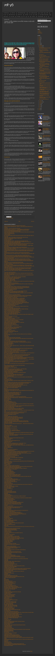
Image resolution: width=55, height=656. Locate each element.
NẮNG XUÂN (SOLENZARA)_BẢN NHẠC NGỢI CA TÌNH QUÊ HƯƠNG (14, 365)
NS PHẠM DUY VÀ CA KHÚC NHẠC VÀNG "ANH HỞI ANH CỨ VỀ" (13, 374)
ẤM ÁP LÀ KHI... (6, 579)
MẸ (31, 14)
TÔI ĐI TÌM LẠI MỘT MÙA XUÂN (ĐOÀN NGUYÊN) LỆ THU (47, 176)
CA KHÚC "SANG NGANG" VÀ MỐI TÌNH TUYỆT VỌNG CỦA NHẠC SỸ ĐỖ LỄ (15, 452)
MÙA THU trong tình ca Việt (8, 478)
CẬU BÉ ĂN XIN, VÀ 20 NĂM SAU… (44, 63)
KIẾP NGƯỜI (6, 493)
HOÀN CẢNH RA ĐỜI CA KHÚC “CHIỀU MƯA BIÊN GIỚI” (12, 277)
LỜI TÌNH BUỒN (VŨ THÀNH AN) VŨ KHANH (10, 316)
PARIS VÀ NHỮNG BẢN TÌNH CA (44, 68)
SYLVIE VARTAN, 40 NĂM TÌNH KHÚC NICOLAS (11, 611)
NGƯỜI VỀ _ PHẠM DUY (7, 378)
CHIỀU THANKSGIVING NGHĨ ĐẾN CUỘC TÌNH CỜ (44, 65)
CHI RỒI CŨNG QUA (7, 620)
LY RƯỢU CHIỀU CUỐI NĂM (8, 540)
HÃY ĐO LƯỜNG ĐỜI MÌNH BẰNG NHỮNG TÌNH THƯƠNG (44, 77)
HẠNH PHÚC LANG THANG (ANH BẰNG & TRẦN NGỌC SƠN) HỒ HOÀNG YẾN (15, 350)
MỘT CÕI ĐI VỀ (6, 580)
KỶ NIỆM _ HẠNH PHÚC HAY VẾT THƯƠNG (10, 605)
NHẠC (36, 14)
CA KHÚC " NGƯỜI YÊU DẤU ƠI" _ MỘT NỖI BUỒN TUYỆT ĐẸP (13, 370)
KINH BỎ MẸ (6, 415)
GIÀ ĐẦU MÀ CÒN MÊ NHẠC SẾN (9, 407)
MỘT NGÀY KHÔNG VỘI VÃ (8, 581)
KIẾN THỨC (20, 14)
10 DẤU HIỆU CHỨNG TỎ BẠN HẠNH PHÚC (10, 481)
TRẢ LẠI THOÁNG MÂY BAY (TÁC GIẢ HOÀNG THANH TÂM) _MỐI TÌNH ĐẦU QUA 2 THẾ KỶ (17, 256)
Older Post (32, 221)
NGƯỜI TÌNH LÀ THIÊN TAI (8, 425)
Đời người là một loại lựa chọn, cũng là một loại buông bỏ (12, 528)
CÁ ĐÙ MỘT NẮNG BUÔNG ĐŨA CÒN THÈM (10, 575)
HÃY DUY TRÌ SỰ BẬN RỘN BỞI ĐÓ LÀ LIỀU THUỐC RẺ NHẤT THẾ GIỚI (15, 341)
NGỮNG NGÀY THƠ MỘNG (8, 422)
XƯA (46, 16)
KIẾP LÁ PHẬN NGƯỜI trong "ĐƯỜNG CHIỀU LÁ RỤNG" (12, 474)
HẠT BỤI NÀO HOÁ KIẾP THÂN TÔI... (9, 511)
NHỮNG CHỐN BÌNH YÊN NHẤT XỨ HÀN (10, 601)
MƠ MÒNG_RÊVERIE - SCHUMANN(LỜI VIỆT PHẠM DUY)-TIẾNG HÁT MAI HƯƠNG (16, 302)
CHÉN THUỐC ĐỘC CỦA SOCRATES (9, 524)
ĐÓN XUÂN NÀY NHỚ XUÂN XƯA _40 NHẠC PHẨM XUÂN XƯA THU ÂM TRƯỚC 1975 (16, 255)
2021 (39, 38)
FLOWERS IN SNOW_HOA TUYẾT (9, 567)
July (40, 104)
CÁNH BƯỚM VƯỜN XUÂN (8, 441)
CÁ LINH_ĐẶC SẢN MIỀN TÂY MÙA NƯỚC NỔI (11, 617)
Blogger (31, 651)
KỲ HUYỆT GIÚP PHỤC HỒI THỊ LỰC (9, 499)
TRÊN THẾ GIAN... (7, 336)
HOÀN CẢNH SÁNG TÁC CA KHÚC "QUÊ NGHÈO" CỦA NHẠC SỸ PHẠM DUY (15, 468)
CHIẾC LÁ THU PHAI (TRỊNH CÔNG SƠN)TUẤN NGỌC (12, 312)
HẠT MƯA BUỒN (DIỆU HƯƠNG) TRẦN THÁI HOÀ (11, 327)
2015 (39, 44)
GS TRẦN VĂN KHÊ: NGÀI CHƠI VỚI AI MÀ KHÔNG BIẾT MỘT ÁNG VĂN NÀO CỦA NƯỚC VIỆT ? (18, 484)
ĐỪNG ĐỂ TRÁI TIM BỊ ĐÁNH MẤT (9, 563)
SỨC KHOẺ (12, 16)
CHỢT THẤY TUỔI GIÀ (7, 477)
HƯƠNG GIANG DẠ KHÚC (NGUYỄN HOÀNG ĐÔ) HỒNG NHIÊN (13, 262)
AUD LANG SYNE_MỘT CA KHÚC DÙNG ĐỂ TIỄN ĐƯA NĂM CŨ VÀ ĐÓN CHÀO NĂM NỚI (17, 568)
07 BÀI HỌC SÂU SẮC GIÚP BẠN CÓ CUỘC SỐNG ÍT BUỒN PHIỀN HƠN (15, 549)
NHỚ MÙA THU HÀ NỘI (42, 80)
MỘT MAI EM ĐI (6, 400)
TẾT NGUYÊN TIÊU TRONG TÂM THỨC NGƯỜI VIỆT (12, 544)
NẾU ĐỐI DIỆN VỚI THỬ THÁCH (9, 631)
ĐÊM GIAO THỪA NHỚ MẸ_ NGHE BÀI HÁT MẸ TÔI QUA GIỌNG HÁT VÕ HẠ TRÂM (16, 383)
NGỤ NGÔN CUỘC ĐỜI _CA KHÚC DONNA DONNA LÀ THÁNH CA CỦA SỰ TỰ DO (16, 306)
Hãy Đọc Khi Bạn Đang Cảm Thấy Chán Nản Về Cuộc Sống (47, 136)
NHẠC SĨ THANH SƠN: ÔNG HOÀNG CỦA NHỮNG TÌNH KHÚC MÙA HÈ (14, 225)
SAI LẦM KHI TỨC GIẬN (7, 619)
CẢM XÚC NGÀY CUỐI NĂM (8, 535)
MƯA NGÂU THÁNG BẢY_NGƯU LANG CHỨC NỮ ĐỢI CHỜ (13, 409)
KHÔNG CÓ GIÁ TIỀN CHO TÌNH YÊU (9, 594)
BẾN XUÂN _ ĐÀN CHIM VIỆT (8, 290)
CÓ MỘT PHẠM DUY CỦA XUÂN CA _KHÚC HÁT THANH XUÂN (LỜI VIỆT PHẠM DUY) (16, 252)
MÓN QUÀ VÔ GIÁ (42, 81)
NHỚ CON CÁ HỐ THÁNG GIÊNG (9, 622)
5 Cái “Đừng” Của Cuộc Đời (8, 490)
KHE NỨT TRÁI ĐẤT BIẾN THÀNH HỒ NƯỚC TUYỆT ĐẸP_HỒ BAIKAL (14, 621)
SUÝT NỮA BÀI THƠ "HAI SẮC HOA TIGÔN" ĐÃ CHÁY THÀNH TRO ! (14, 571)
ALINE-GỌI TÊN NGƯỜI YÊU (8, 438)
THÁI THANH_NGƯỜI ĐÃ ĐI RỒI (9, 433)
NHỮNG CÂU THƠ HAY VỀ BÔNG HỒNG (10, 602)
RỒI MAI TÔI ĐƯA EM (7, 398)
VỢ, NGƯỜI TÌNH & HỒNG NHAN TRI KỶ (10, 585)
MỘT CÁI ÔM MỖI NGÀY (7, 553)
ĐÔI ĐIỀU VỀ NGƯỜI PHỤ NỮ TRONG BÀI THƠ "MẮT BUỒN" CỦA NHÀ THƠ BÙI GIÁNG (17, 629)
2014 (39, 108)
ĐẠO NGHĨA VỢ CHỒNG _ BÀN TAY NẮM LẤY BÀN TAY (12, 561)
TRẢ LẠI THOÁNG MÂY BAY (8, 623)
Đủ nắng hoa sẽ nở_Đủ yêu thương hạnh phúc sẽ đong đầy (12, 591)
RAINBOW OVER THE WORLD (43, 60)
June (40, 105)
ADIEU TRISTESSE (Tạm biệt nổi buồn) (9, 305)
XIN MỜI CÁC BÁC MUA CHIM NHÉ (9, 534)
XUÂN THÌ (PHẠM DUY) (7, 285)
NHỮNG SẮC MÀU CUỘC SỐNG (9, 628)
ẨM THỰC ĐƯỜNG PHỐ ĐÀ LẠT (44, 99)
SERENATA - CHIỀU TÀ (7, 431)
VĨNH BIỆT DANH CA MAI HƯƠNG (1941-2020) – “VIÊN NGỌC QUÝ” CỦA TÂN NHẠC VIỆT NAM (18, 397)
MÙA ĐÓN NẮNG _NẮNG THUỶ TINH (9, 280)
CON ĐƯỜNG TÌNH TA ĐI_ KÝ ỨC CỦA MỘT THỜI (11, 455)
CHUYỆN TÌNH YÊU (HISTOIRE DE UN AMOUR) (11, 320)
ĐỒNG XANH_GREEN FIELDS (8, 307)
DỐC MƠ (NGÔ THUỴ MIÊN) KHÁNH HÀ (10, 323)
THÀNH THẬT (6, 560)
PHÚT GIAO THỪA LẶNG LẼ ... (8, 447)
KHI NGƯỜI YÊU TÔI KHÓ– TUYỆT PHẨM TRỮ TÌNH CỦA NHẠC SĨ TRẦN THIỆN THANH (17, 354)
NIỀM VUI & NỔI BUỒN (7, 572)
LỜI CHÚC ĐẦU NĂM (7, 542)
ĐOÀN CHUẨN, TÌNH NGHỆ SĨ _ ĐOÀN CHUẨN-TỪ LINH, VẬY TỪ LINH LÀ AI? (15, 296)
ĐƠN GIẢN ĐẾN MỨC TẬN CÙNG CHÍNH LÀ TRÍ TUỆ (12, 537)
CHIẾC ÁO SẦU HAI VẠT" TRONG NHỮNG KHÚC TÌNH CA (12, 503)
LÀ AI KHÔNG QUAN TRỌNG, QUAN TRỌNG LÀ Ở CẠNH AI (13, 552)
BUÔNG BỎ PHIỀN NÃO (7, 482)
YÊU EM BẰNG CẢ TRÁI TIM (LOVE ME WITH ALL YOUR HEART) (13, 319)
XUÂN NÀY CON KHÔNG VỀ (8, 239)
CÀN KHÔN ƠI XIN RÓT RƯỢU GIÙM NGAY (10, 588)
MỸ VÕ (8, 5)
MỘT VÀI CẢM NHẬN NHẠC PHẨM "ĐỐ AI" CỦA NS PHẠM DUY (13, 375)
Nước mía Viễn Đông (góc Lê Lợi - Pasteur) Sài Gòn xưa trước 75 (13, 506)
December (40, 45)
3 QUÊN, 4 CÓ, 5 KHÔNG (8, 523)
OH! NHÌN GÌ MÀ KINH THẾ (8, 592)
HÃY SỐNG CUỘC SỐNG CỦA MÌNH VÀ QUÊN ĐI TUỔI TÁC (13, 614)
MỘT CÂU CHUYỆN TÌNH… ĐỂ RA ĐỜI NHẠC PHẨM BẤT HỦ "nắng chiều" (15, 644)
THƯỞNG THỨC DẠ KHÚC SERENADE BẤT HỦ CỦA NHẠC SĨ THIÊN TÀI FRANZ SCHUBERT (18, 295)
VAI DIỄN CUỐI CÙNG (7, 593)
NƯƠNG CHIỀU (6, 460)
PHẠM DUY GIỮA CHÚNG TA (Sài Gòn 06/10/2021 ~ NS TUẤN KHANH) (14, 298)
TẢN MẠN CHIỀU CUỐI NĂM (8, 541)
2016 (39, 43)
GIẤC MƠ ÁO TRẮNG (7, 574)
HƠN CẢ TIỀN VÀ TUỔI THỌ (43, 49)
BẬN (5, 578)
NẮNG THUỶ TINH (7, 427)
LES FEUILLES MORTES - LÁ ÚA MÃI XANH (10, 297)
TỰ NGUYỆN (6, 559)
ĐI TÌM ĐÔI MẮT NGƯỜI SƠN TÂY (9, 473)
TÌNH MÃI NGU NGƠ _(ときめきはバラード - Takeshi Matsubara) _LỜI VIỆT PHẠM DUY (16, 229)
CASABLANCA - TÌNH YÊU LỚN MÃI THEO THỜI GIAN (12, 228)
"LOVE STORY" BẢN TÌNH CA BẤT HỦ (9, 272)
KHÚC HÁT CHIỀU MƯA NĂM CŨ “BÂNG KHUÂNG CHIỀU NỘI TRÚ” (14, 643)
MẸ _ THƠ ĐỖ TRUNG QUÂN (8, 603)
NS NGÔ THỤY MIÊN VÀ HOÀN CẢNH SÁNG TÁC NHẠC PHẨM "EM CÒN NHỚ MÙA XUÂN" (17, 382)
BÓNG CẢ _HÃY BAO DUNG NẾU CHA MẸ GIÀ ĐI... (11, 311)
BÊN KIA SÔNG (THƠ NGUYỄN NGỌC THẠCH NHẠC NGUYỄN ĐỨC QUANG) (15, 301)
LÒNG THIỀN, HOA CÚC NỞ (8, 332)
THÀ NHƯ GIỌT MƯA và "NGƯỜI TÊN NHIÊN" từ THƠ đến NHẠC (13, 457)
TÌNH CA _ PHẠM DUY (7, 463)
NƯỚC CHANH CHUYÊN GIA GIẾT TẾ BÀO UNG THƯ (12, 507)
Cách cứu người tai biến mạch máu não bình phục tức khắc (12, 551)
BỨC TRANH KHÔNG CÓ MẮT (8, 570)
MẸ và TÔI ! (6, 388)
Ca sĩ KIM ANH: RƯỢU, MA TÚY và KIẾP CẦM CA (11, 413)
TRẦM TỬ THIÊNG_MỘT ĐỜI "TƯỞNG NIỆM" (10, 606)
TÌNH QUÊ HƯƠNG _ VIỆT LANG (9, 366)
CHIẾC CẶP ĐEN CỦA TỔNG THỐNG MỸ (10, 546)
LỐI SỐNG (26, 14)
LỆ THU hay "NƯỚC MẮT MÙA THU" (9, 450)
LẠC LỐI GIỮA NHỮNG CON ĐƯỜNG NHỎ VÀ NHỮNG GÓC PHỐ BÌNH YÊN (15, 569)
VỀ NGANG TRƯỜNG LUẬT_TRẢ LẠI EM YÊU (11, 416)
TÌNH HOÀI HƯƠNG (7, 458)
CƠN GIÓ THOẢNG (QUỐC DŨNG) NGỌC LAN (11, 313)
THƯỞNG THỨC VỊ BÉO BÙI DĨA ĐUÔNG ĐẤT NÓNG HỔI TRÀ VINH (14, 576)
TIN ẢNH (33, 16)
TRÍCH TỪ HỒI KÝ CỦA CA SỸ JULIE (9, 456)
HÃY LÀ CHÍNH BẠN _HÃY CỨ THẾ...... (10, 330)
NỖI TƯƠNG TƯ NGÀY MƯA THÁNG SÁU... (10, 328)
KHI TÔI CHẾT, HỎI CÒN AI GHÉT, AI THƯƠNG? (11, 486)
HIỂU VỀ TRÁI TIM (12, 14)
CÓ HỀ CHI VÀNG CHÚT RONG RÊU (9, 589)
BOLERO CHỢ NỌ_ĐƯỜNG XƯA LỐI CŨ (10, 414)
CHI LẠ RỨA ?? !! (41, 54)
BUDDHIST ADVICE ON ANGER (8, 498)
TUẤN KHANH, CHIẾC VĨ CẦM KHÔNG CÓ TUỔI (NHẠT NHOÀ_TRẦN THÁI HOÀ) (16, 237)
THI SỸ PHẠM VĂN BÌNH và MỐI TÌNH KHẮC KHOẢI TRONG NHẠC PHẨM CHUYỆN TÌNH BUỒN (18, 466)
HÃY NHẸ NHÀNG (6, 533)
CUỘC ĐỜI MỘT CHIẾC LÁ (8, 495)
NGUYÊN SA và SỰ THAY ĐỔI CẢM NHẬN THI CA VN (12, 440)
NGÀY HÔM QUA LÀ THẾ (8, 344)
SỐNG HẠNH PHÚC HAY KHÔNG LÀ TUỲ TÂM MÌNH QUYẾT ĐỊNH (14, 538)
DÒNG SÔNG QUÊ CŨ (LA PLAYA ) (9, 284)
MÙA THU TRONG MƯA (7, 399)
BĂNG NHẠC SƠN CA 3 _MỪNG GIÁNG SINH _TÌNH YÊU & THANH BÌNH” (15, 276)
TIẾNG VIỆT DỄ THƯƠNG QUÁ (8, 630)
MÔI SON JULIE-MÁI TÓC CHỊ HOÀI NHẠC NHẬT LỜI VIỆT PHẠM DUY (14, 361)
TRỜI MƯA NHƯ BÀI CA (7, 509)
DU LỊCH (4, 14)
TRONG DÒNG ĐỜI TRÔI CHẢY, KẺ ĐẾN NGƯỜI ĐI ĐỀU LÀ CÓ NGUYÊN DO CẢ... (16, 510)
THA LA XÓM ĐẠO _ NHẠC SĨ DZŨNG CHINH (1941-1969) (12, 392)
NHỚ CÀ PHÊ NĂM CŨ (7, 557)
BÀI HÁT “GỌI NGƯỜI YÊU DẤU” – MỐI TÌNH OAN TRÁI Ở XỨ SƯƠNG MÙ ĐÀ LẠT (16, 355)
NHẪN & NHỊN (6, 525)
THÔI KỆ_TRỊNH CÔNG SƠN (8, 483)
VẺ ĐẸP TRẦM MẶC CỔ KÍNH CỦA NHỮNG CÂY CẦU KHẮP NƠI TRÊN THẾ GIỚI (16, 558)
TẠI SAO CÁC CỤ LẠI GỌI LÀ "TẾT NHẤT (10, 543)
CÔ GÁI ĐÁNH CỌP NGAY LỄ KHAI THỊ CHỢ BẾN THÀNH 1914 (13, 532)
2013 (39, 109)
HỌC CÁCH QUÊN (7, 362)
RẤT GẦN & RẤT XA (7, 600)
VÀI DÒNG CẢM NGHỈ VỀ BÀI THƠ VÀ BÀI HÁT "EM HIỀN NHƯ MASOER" (15, 372)
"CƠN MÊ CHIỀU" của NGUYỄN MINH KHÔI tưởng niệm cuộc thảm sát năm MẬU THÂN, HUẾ (17, 476)
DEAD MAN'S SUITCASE (7, 554)
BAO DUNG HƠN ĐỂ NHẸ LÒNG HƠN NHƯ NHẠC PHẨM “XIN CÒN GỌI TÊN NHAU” (16, 230)
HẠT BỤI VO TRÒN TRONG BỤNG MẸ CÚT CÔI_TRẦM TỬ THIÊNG (14, 408)
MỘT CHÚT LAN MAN (7, 519)
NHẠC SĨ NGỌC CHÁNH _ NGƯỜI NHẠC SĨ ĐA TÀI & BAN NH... (44, 91)
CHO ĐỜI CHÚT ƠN (7, 464)
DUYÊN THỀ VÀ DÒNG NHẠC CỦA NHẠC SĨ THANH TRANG (13, 238)
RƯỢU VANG (5, 16)
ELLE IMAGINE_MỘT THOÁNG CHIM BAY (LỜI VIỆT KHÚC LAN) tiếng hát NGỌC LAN (16, 286)
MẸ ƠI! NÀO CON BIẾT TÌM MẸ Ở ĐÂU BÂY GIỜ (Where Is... (44, 73)
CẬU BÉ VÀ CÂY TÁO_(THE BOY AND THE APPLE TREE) (44, 97)
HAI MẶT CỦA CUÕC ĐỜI (8, 485)
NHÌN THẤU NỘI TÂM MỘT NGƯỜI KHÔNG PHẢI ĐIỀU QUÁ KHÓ (13, 502)
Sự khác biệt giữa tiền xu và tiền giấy (9, 596)
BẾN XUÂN (5, 448)
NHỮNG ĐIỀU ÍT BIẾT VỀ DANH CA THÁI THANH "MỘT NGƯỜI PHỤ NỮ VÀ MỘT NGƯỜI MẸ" (17, 267)
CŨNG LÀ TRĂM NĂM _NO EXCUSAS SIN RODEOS (11, 321)
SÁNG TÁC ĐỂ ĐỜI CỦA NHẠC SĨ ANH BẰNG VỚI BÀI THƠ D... (44, 87)
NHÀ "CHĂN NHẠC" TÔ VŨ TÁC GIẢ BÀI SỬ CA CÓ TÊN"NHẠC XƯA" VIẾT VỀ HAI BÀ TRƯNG (18, 265)
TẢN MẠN (18, 16)
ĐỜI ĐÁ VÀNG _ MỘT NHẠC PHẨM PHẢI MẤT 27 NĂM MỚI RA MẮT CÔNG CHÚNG (16, 421)
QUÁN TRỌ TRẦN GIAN (7, 508)
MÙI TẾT (5, 545)
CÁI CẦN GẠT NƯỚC (7, 340)
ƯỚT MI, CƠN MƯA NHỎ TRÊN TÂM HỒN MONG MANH (12, 242)
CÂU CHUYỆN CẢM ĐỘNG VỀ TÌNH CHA (10, 492)
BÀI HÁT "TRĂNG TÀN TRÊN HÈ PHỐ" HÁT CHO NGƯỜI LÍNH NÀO (14, 412)
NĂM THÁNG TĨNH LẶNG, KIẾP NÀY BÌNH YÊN (11, 331)
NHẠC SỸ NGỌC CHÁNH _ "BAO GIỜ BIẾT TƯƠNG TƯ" (12, 475)
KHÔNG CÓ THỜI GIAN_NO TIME (9, 562)
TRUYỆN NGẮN (40, 16)
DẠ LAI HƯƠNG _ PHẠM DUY (8, 379)
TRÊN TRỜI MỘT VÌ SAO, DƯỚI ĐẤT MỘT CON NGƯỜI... (12, 512)
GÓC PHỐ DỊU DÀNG (7, 610)
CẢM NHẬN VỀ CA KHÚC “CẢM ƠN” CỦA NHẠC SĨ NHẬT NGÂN (13, 384)
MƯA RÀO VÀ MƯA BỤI (7, 550)
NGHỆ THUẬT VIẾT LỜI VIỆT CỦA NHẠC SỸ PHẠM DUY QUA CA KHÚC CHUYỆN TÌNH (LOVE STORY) (19, 451)
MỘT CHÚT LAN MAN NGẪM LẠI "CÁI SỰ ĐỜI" (11, 586)
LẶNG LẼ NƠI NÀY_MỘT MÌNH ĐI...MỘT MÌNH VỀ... (11, 434)
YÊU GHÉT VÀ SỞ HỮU (42, 55)
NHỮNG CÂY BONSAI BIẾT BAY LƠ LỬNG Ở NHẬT (11, 536)
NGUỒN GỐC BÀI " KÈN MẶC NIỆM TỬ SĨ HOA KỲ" (11, 634)
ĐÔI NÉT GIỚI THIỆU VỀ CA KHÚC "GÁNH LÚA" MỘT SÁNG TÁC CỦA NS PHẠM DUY (16, 287)
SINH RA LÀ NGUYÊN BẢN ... (8, 584)
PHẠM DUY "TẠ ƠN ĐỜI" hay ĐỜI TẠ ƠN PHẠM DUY (12, 465)
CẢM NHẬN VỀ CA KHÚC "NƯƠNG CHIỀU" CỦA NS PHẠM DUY (13, 418)
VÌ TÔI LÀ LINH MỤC (7, 234)
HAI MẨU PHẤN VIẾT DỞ (42, 75)
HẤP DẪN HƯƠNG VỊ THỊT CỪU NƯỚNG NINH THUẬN (12, 609)
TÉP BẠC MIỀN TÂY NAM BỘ (8, 645)
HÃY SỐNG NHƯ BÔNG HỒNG (8, 373)
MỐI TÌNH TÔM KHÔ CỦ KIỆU (8, 500)
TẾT (24, 16)
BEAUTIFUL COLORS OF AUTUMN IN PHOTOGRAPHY (44, 62)
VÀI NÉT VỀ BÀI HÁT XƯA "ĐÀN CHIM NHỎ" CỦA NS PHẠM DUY (13, 288)
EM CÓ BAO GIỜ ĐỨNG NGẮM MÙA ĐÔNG (10, 520)
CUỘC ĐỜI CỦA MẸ (7, 494)
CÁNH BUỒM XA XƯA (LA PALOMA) (9, 318)
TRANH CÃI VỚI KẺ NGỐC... (8, 597)
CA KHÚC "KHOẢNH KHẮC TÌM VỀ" (9, 233)
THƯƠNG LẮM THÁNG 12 (8, 626)
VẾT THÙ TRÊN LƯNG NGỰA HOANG (9, 472)
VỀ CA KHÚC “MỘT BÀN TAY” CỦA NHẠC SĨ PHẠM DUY (12, 294)
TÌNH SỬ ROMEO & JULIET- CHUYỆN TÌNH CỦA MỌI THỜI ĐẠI (13, 444)
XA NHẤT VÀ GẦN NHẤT (7, 329)
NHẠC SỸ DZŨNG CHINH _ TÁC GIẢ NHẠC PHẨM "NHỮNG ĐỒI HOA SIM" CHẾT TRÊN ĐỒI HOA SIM (19, 461)
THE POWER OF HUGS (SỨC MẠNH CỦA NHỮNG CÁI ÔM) (13, 636)
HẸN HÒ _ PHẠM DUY (7, 446)
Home (19, 221)
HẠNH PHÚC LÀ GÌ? (7, 347)
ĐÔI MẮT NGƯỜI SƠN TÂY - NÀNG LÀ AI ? (10, 324)
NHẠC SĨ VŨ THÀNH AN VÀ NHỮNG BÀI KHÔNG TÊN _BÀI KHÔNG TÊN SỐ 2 (15, 247)
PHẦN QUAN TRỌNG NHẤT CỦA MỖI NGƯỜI (11, 371)
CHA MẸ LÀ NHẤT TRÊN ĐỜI (8, 518)
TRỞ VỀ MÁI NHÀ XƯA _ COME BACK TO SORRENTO (12, 430)
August (40, 103)
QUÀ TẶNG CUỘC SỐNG (44, 14)
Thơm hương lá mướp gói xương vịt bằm (9, 577)
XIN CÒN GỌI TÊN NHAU (8, 401)
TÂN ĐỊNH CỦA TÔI (45, 115)
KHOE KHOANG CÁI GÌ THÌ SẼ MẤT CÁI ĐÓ (10, 564)
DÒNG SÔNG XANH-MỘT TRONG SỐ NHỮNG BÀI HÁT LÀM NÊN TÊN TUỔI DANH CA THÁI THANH (19, 432)
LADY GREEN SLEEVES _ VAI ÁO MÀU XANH (11, 429)
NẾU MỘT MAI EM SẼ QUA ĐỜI (8, 395)
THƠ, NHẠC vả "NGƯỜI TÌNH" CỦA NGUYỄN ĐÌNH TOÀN (12, 467)
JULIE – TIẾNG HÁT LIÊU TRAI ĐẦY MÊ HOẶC (11, 387)
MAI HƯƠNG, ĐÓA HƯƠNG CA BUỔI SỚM (10, 289)
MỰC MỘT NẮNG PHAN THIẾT (8, 604)
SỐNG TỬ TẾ (6, 618)
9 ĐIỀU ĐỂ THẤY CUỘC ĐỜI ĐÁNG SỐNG (10, 566)
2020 (39, 39)
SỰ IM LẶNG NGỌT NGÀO (8, 627)
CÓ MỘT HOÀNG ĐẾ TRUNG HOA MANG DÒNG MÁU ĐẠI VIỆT (13, 417)
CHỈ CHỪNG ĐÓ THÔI (7, 439)
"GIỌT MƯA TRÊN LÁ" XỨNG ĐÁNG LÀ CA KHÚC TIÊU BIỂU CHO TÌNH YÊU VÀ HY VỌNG (17, 259)
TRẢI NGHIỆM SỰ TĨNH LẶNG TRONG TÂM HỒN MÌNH (12, 337)
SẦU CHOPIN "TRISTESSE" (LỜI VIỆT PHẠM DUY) (11, 278)
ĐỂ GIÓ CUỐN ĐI (6, 598)
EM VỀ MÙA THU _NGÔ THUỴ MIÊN (9, 279)
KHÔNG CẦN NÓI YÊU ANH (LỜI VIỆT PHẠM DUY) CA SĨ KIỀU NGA (14, 322)
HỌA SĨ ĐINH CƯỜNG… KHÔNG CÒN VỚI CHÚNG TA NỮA (13, 587)
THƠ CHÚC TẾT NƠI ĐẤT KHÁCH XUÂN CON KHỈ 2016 (12, 547)
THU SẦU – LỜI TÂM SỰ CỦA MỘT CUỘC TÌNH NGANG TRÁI (13, 303)
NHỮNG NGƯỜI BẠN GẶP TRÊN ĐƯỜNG (10, 529)
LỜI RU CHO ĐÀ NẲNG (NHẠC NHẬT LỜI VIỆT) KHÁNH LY (12, 310)
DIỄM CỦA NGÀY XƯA (7, 442)
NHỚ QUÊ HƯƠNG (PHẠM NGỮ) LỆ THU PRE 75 (11, 304)
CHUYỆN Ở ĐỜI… (7, 516)
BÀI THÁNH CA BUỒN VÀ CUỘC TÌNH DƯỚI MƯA (11, 393)
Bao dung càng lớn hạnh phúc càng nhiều (10, 491)
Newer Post (6, 221)
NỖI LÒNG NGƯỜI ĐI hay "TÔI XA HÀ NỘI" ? (10, 469)
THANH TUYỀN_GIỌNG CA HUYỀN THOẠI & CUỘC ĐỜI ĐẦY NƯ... (44, 93)
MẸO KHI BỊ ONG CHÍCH (7, 515)
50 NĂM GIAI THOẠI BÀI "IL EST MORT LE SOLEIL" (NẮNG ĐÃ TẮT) (14, 299)
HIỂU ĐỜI (5, 489)
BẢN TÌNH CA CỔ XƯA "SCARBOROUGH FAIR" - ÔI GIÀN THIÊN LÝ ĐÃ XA (15, 443)
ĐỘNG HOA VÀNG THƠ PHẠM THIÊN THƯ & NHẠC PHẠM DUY (13, 356)
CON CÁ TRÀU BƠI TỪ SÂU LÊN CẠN (9, 583)
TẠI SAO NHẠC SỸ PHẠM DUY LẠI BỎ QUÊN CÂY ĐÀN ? (12, 459)
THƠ (28, 16)
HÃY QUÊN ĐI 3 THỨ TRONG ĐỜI (9, 595)
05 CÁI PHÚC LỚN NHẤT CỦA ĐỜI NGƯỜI (10, 501)
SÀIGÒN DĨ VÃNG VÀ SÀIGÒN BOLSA (9, 555)
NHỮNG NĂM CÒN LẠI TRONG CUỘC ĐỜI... (10, 367)
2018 (39, 40)
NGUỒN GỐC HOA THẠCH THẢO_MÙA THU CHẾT (11, 389)
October (40, 100)
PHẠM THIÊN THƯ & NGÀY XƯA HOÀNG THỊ (10, 449)
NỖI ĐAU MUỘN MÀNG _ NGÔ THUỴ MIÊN (10, 426)
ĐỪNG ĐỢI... (6, 333)
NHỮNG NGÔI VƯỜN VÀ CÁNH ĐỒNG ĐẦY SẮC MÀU (12, 635)
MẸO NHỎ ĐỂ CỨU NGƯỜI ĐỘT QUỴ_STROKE (47, 121)
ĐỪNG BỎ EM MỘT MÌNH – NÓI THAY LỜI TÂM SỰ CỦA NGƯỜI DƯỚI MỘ (15, 396)
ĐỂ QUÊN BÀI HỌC (7, 517)
